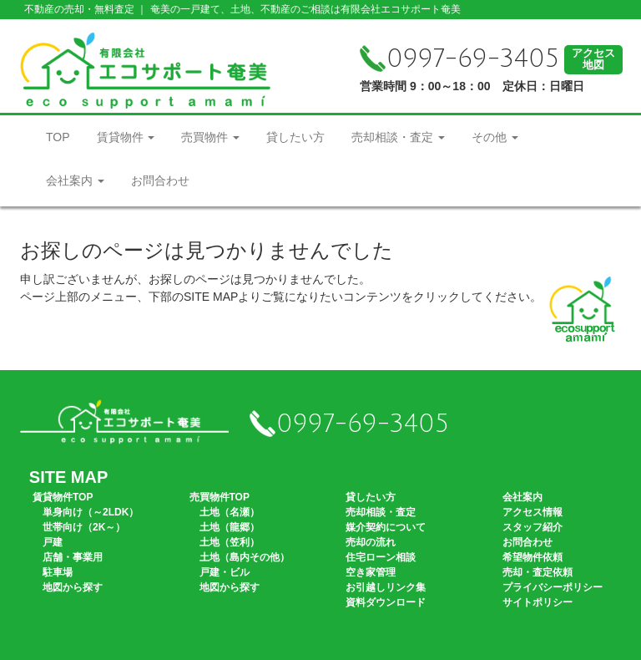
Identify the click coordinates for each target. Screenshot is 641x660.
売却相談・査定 (398, 137)
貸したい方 (295, 137)
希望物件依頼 (532, 557)
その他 (495, 137)
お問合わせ (160, 180)
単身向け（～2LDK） (91, 512)
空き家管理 (371, 572)
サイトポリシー (537, 602)
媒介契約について (386, 527)
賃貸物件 (126, 137)
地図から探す (73, 587)
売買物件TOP (219, 497)
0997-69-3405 (459, 59)
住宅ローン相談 (381, 557)
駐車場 (58, 572)
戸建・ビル (224, 572)
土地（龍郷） (229, 527)
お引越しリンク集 (386, 587)
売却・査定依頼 (537, 572)
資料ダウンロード (386, 602)
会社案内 (75, 180)
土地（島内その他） (244, 557)
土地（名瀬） (229, 512)
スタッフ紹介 (532, 527)
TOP (58, 137)
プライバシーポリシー (552, 587)
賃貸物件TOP (63, 497)
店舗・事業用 (73, 557)
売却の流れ (371, 542)
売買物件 (210, 137)
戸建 (53, 542)
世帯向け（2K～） (84, 527)
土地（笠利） (229, 542)
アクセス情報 (532, 512)
